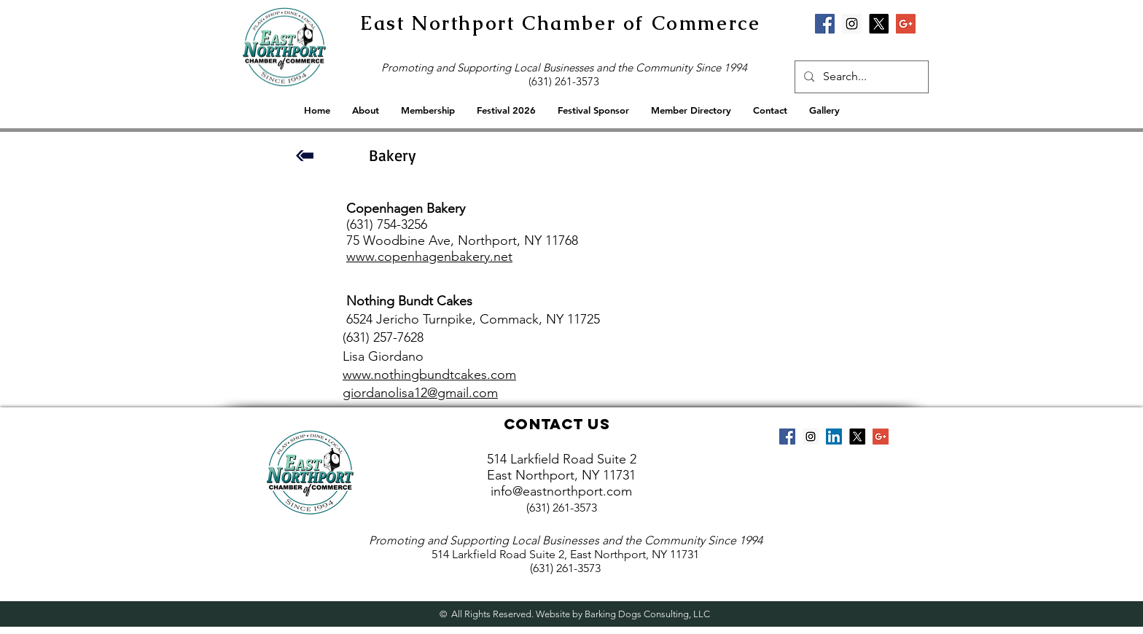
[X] (879, 24)
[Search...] (860, 77)
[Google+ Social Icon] (906, 24)
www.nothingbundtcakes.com (429, 375)
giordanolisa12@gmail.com (420, 393)
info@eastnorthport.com (561, 491)
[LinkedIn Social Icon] (834, 436)
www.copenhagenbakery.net (429, 256)
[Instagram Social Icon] (852, 24)
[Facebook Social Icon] (825, 24)
